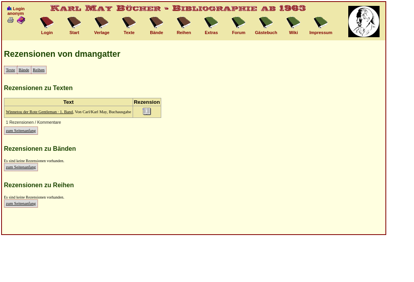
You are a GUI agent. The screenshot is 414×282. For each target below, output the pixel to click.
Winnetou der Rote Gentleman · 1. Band (39, 112)
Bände (24, 70)
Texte (10, 70)
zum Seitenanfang (21, 130)
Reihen (39, 70)
